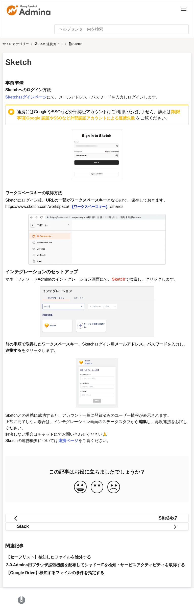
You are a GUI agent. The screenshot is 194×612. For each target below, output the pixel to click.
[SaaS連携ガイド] (49, 44)
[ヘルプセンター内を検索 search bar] (121, 29)
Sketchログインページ (26, 97)
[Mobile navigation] (183, 10)
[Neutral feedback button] (97, 487)
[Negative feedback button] (114, 487)
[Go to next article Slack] (97, 526)
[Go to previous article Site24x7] (97, 517)
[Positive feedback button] (80, 487)
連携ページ (68, 440)
